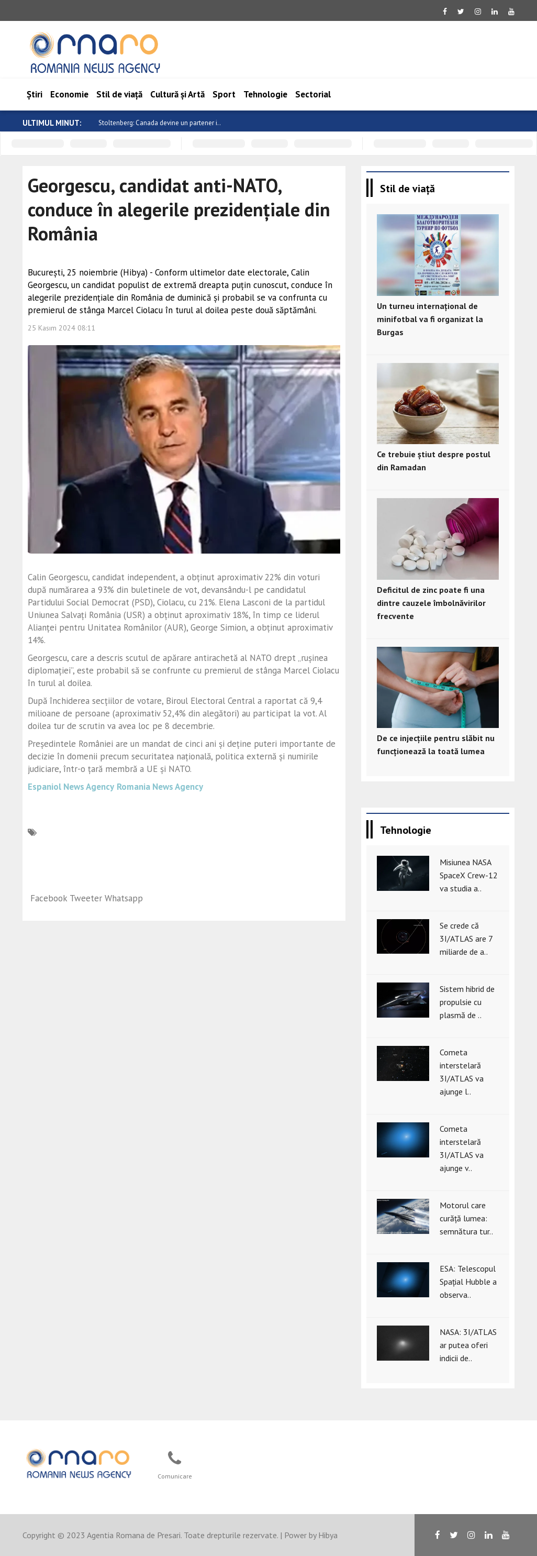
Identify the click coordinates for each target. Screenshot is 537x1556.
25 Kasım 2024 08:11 (61, 328)
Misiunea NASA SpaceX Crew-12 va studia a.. (469, 875)
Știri (34, 94)
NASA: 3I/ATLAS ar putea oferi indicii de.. (468, 1345)
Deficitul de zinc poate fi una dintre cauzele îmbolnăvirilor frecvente (431, 602)
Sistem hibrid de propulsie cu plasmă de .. (467, 1002)
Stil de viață (119, 94)
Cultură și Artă (177, 94)
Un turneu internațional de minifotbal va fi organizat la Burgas (430, 319)
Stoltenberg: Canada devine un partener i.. (159, 122)
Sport (224, 94)
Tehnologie (265, 94)
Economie (69, 94)
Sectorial (313, 94)
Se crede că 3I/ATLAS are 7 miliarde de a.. (466, 938)
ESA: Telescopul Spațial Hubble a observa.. (468, 1281)
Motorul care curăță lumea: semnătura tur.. (466, 1218)
